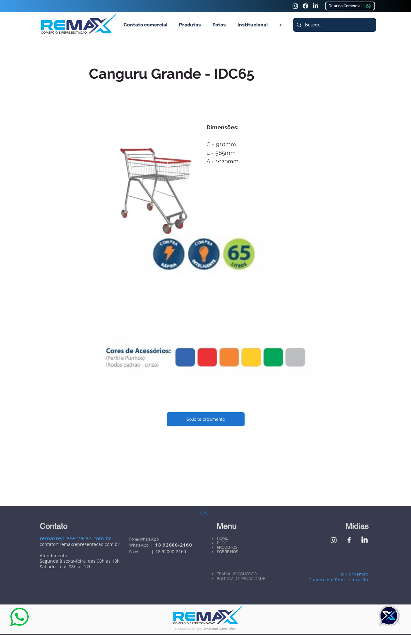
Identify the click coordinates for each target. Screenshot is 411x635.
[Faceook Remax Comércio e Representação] (305, 6)
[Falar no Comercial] (350, 6)
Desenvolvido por (189, 629)
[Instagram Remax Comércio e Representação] (295, 6)
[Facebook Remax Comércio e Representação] (349, 540)
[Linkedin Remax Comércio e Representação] (315, 6)
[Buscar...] (334, 25)
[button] (189, 25)
